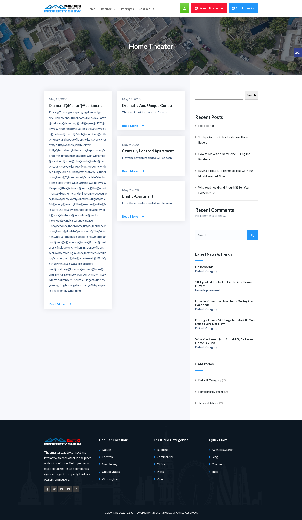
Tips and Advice (208, 403)
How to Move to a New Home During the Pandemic (224, 156)
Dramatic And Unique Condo (147, 105)
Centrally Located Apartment (148, 150)
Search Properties (209, 8)
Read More (60, 304)
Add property (243, 8)
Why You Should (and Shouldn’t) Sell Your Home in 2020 (224, 190)
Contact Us (146, 8)
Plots (160, 471)
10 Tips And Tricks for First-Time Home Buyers (223, 139)
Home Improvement (207, 290)
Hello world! (206, 125)
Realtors (108, 8)
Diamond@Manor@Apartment (75, 105)
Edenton (107, 457)
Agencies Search (222, 449)
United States (111, 471)
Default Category (206, 271)
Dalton (106, 449)
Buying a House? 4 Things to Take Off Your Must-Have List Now (225, 173)
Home (91, 8)
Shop (215, 471)
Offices (162, 464)
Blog (215, 457)
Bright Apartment (137, 196)
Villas (160, 479)
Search (251, 95)
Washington (110, 479)
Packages (127, 8)
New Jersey (109, 464)
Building (162, 449)
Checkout (218, 464)
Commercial (165, 457)
